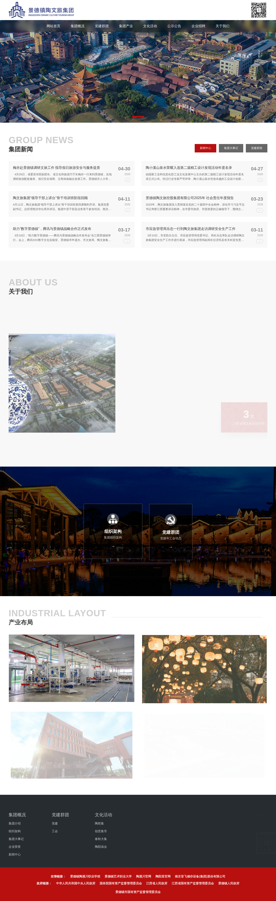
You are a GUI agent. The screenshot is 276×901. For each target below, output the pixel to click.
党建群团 (256, 149)
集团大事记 (229, 149)
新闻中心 (203, 149)
